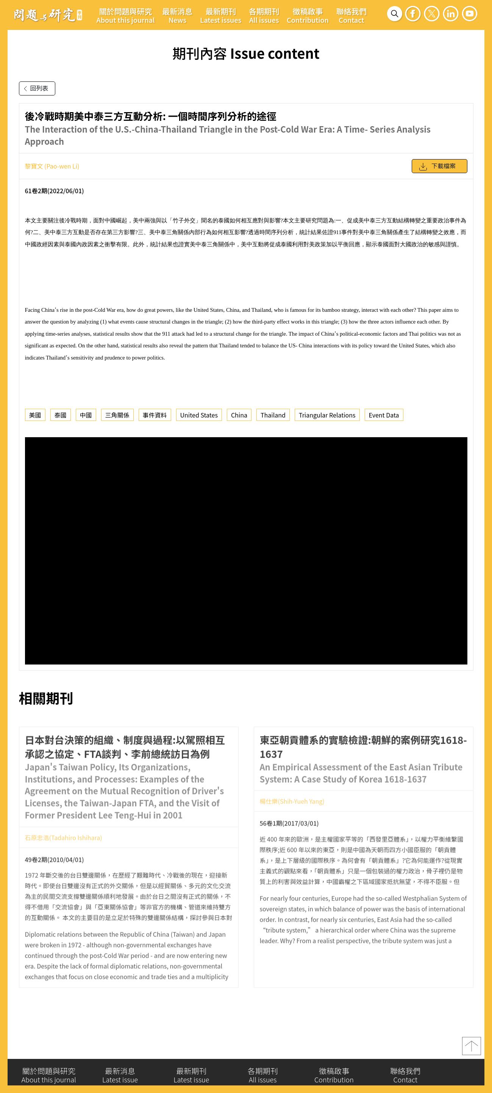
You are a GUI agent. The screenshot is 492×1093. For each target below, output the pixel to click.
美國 (35, 414)
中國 (86, 414)
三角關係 (117, 414)
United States (199, 414)
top (471, 1049)
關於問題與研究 (126, 15)
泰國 (61, 414)
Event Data (384, 414)
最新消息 (177, 15)
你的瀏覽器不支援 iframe (246, 551)
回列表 (34, 88)
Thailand (273, 414)
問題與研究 (48, 15)
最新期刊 (220, 15)
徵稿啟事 (308, 15)
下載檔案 (437, 166)
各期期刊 (264, 15)
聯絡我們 (351, 15)
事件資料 (155, 414)
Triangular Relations (327, 414)
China (239, 414)
